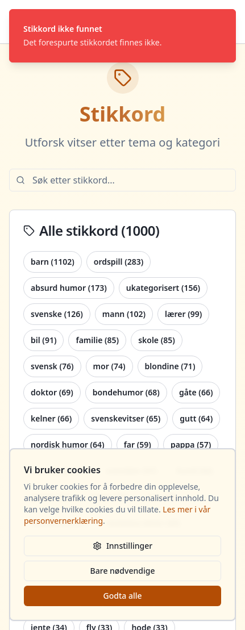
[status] (122, 35)
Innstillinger (122, 545)
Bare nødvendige (122, 570)
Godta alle (122, 595)
